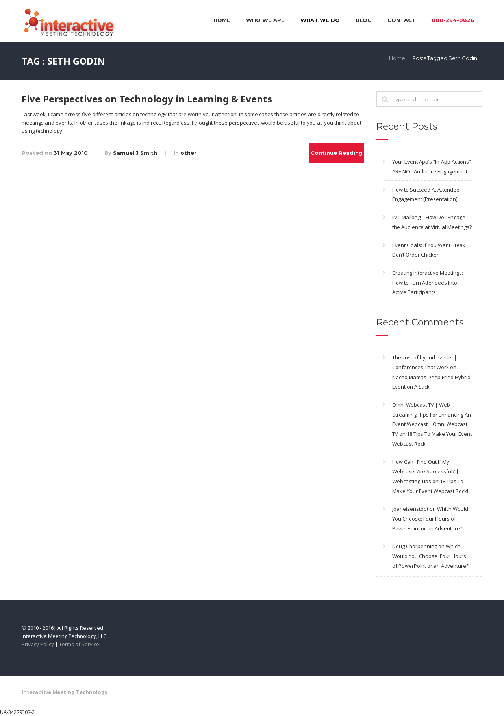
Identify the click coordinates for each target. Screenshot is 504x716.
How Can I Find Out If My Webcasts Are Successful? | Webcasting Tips (425, 471)
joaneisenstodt (410, 508)
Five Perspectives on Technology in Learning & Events (147, 98)
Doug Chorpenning (414, 546)
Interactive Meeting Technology (64, 692)
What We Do (320, 20)
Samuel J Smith (135, 153)
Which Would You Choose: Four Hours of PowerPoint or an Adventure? (430, 518)
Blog (364, 20)
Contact (401, 20)
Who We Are (265, 20)
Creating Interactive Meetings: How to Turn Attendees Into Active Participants (427, 282)
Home (221, 20)
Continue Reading (337, 153)
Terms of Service (79, 644)
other (188, 153)
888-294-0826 (453, 20)
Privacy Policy (38, 644)
